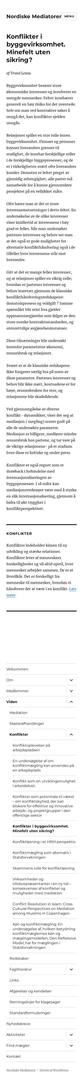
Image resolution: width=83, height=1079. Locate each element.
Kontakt (13, 1056)
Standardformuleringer (30, 1013)
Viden (11, 702)
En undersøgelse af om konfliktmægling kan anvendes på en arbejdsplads (43, 765)
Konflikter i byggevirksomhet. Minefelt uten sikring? (41, 828)
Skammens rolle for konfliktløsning (44, 868)
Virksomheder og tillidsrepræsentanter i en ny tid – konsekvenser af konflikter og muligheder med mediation (42, 886)
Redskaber (19, 958)
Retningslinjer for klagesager (35, 1002)
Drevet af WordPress (54, 1070)
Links (14, 980)
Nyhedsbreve (18, 1024)
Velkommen (17, 669)
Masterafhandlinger (27, 723)
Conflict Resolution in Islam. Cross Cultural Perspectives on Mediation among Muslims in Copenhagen (44, 908)
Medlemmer (17, 691)
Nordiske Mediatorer (34, 16)
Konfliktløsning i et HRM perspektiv (44, 842)
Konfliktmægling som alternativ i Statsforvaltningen (42, 855)
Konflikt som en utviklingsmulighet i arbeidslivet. (44, 783)
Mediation (18, 713)
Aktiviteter (15, 1035)
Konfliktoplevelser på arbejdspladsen (31, 747)
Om (9, 680)
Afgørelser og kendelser (31, 991)
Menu (69, 16)
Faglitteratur (21, 969)
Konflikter (19, 734)
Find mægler (17, 1045)
